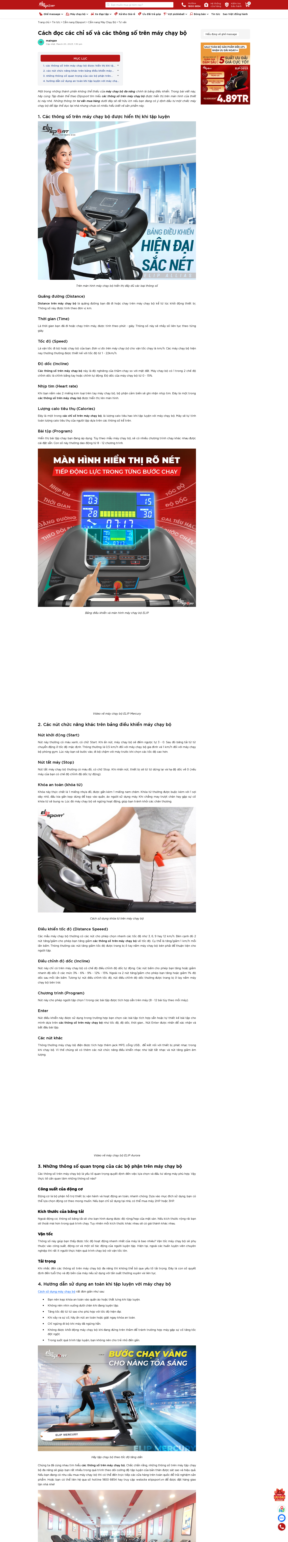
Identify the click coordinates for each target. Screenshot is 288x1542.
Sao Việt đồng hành (235, 13)
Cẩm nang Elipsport (74, 22)
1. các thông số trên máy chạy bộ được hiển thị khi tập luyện (79, 65)
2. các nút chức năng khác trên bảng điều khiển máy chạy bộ (77, 70)
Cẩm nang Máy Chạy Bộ (102, 22)
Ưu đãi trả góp (149, 14)
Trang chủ (43, 22)
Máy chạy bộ (75, 14)
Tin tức (215, 13)
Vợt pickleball (174, 14)
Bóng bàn (198, 14)
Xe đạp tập (100, 14)
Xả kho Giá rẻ (124, 14)
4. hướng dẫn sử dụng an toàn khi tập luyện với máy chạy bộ (81, 81)
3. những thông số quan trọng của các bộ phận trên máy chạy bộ (77, 76)
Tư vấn (123, 22)
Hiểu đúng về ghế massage (221, 34)
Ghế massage (49, 14)
